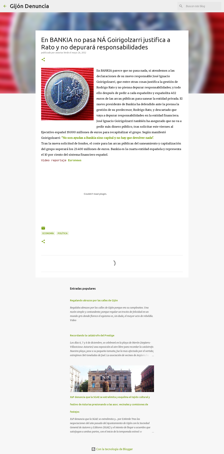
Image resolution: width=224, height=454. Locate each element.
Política (62, 233)
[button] (43, 59)
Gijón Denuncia (29, 6)
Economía (48, 233)
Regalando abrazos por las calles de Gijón (94, 300)
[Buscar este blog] (202, 6)
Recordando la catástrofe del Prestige (92, 335)
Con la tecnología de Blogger (112, 449)
